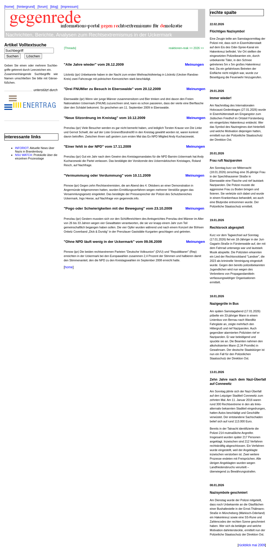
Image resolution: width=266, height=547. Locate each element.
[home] (9, 7)
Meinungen (194, 64)
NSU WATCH (23, 155)
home (69, 267)
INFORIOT (21, 148)
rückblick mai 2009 (251, 545)
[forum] (42, 7)
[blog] (54, 7)
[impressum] (69, 7)
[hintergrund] (26, 7)
